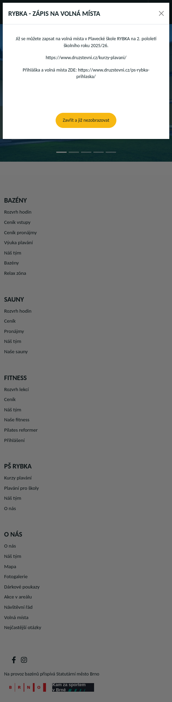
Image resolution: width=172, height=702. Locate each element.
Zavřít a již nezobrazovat (86, 120)
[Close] (161, 13)
